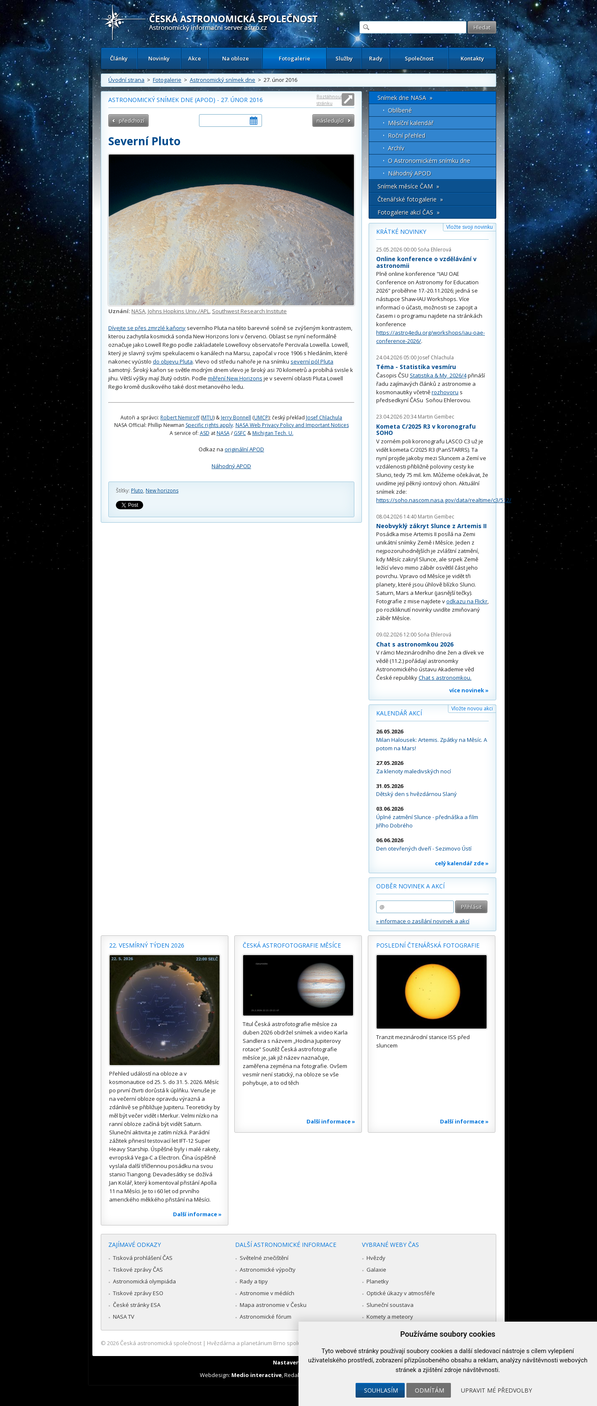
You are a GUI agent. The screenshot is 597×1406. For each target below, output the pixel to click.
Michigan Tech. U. (272, 433)
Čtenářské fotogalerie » (410, 199)
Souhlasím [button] (381, 1390)
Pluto (137, 490)
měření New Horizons (235, 378)
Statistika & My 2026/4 (438, 375)
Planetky (378, 1281)
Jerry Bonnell (236, 417)
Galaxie (376, 1269)
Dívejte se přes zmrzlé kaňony (147, 328)
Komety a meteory (390, 1316)
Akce (194, 58)
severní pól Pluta (312, 361)
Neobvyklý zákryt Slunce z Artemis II (431, 526)
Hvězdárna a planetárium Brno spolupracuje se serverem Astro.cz (291, 1343)
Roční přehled (406, 135)
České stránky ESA (136, 1305)
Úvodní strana (126, 80)
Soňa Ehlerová (434, 249)
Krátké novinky (401, 232)
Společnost (419, 58)
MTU (207, 417)
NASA (138, 311)
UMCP (261, 417)
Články (119, 58)
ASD (204, 433)
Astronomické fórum (265, 1316)
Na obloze (235, 58)
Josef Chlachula (324, 417)
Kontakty (472, 58)
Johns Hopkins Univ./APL (178, 311)
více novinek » (469, 690)
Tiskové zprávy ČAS (138, 1269)
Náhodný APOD (231, 466)
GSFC (240, 433)
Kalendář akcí (399, 713)
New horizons (162, 490)
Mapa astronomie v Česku (273, 1305)
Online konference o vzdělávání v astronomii (426, 262)
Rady (375, 58)
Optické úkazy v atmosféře (401, 1293)
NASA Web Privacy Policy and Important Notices (292, 425)
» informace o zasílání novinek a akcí (422, 921)
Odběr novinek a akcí (410, 886)
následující (330, 120)
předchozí (131, 120)
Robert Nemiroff (179, 417)
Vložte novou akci (472, 708)
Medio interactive (256, 1375)
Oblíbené (400, 110)
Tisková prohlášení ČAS (143, 1258)
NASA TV (123, 1316)
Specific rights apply (209, 425)
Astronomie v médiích (267, 1293)
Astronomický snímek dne (222, 80)
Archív (396, 148)
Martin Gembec (436, 416)
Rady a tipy (254, 1281)
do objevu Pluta (173, 361)
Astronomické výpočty (268, 1269)
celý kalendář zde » (462, 863)
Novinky (159, 58)
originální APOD (244, 449)
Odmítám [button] (429, 1390)
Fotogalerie (294, 58)
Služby (344, 58)
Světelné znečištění (264, 1258)
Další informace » (197, 1214)
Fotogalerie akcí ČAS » (408, 212)
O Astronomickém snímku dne (429, 161)
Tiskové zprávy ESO (138, 1293)
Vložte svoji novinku (469, 226)
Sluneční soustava (390, 1305)
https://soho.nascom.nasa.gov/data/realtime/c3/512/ (443, 500)
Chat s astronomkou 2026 (414, 644)
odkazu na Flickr (466, 601)
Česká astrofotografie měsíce (292, 945)
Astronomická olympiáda (144, 1281)
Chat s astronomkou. (445, 677)
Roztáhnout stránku (330, 100)
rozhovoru (445, 392)
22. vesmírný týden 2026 (146, 945)
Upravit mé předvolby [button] (496, 1390)
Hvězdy (376, 1258)
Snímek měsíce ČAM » (408, 186)
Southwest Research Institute (249, 311)
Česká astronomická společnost (161, 1343)
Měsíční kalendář (411, 123)
